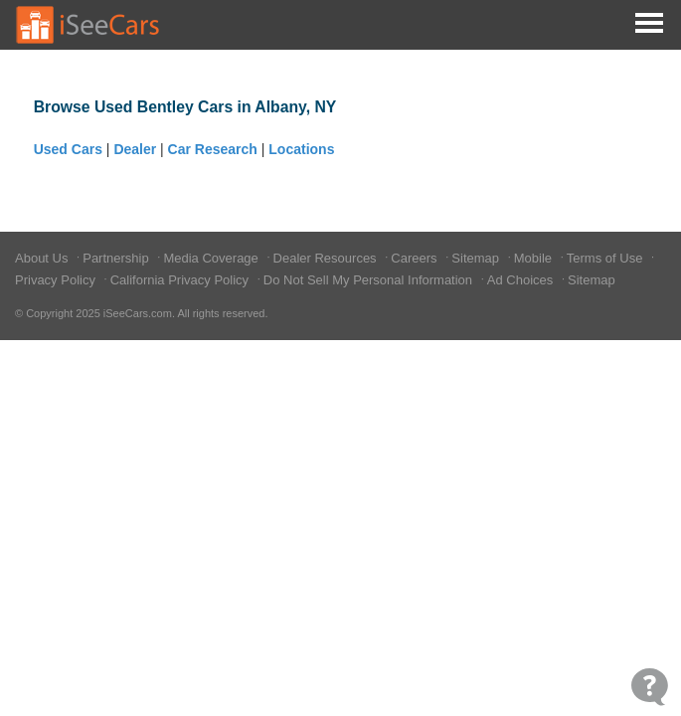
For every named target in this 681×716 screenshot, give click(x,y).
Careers (415, 258)
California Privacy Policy (181, 279)
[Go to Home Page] (88, 25)
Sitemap (476, 258)
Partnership (117, 258)
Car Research (212, 149)
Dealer (134, 149)
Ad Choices (522, 279)
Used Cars (68, 149)
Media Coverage (212, 258)
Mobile (535, 258)
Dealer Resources (327, 258)
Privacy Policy (57, 279)
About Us (43, 258)
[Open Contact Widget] (649, 686)
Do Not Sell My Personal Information (369, 279)
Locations (301, 149)
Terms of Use (606, 258)
